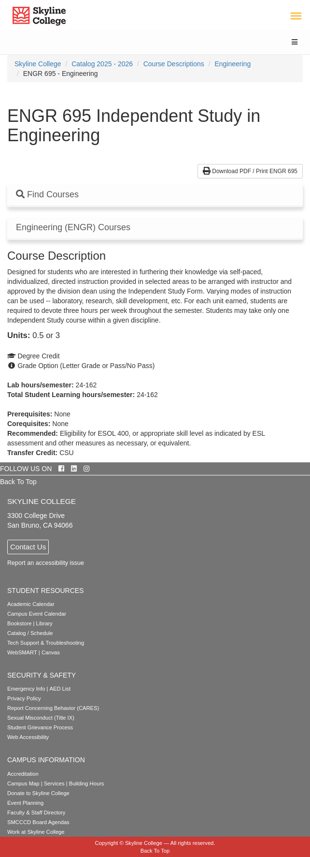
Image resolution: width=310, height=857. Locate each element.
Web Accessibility (28, 737)
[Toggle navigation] (296, 15)
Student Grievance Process (40, 727)
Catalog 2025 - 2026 (102, 64)
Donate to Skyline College (38, 793)
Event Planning (25, 803)
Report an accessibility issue (45, 563)
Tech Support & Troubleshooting (45, 643)
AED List (59, 689)
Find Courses (47, 194)
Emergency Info (26, 689)
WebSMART (22, 652)
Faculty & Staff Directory (36, 812)
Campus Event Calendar (36, 614)
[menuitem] (37, 64)
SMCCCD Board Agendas (38, 822)
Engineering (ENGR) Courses (73, 227)
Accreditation (23, 774)
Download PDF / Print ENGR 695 (250, 171)
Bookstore (19, 623)
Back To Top (18, 482)
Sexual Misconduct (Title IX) (40, 718)
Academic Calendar (31, 604)
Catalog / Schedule (30, 633)
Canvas (51, 652)
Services (54, 783)
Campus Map (23, 783)
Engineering (232, 64)
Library (44, 623)
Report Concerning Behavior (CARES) (53, 708)
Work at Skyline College (36, 832)
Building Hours (86, 783)
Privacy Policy (24, 698)
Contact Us (28, 547)
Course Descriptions (173, 64)
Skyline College (37, 64)
